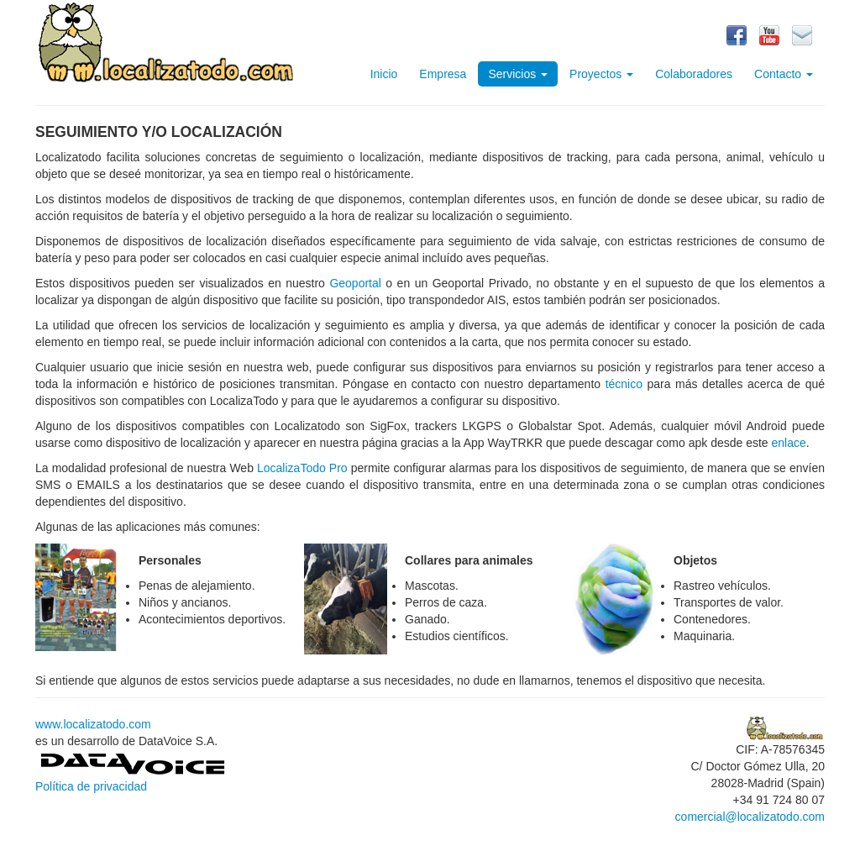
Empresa (442, 74)
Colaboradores (693, 74)
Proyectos (601, 74)
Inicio (384, 74)
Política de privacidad (91, 786)
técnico (624, 384)
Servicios (518, 74)
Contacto (783, 74)
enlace (789, 442)
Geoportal (354, 283)
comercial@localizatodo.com (750, 816)
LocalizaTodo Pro (302, 468)
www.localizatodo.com (93, 724)
